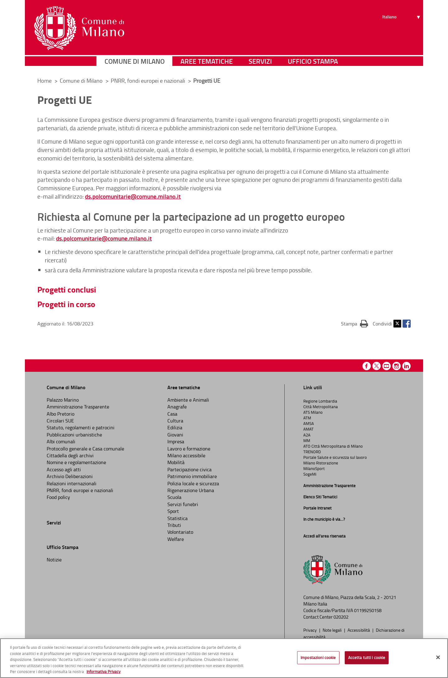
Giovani (175, 434)
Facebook (407, 324)
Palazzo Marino (63, 399)
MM (306, 440)
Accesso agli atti (64, 469)
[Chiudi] (438, 657)
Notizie (54, 559)
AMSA (308, 423)
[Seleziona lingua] (402, 28)
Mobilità (175, 462)
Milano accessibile (186, 455)
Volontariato (180, 531)
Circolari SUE (60, 420)
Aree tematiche (206, 63)
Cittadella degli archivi (70, 455)
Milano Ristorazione (320, 463)
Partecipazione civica (189, 469)
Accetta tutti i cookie (366, 657)
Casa (172, 413)
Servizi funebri (182, 504)
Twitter (397, 324)
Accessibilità (359, 630)
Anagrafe (177, 406)
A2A (306, 435)
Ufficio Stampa (313, 63)
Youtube (386, 366)
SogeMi (309, 474)
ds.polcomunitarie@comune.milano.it (133, 196)
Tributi (174, 525)
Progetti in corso (66, 304)
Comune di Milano (135, 63)
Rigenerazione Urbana (190, 490)
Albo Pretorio (60, 413)
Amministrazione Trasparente (78, 406)
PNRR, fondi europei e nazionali (148, 80)
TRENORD (312, 451)
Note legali (333, 630)
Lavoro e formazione (188, 448)
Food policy (58, 497)
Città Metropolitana (320, 406)
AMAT (308, 429)
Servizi (260, 63)
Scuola (174, 497)
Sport (173, 511)
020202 (341, 617)
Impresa (175, 441)
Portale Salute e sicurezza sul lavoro (335, 457)
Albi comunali (61, 441)
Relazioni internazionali (71, 483)
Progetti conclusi (66, 289)
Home (44, 80)
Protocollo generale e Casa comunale (85, 448)
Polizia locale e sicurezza (193, 483)
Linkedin (406, 366)
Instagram (396, 366)
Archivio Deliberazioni (70, 476)
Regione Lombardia (320, 401)
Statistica (177, 518)
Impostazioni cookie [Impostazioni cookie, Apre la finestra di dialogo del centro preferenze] (318, 657)
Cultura (175, 420)
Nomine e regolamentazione (76, 462)
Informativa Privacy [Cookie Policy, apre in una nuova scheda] (103, 671)
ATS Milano (313, 412)
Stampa (354, 323)
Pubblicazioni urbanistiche (74, 434)
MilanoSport (314, 468)
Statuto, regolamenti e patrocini (80, 427)
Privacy (310, 630)
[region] (224, 658)
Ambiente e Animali (188, 399)
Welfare (175, 539)
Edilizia (174, 427)
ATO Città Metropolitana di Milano (333, 446)
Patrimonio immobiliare (192, 476)
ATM (307, 418)
